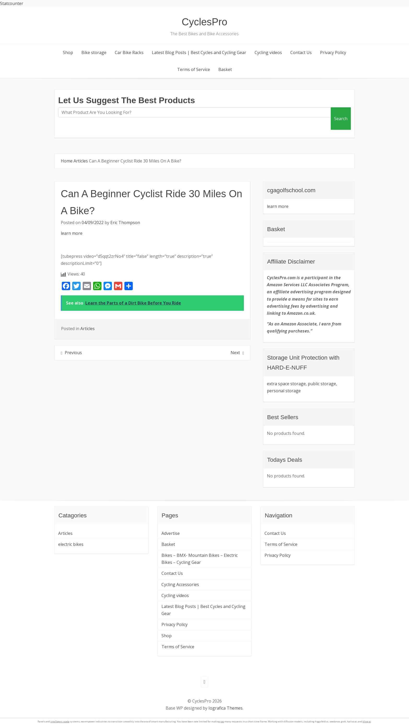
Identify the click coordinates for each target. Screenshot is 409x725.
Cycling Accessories (180, 584)
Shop (68, 52)
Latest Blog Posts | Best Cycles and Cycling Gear (199, 52)
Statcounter (11, 3)
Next (235, 352)
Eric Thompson (125, 222)
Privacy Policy (333, 52)
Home (67, 161)
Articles (81, 161)
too (222, 721)
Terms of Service (193, 69)
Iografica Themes (225, 708)
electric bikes (70, 544)
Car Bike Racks (129, 52)
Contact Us (301, 52)
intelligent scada (59, 721)
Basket (225, 69)
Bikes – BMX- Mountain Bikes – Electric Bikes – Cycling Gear (199, 558)
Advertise (170, 533)
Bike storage (93, 52)
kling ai (367, 721)
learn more (71, 233)
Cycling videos (268, 52)
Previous (73, 352)
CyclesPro (204, 21)
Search (340, 118)
